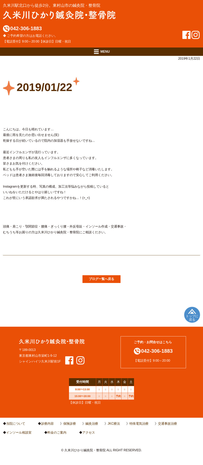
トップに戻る (192, 317)
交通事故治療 (167, 423)
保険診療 (69, 423)
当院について (15, 423)
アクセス (88, 432)
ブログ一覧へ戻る (101, 279)
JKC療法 (114, 423)
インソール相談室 (19, 432)
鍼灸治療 (91, 423)
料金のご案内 (56, 432)
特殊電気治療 (138, 423)
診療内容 (47, 423)
